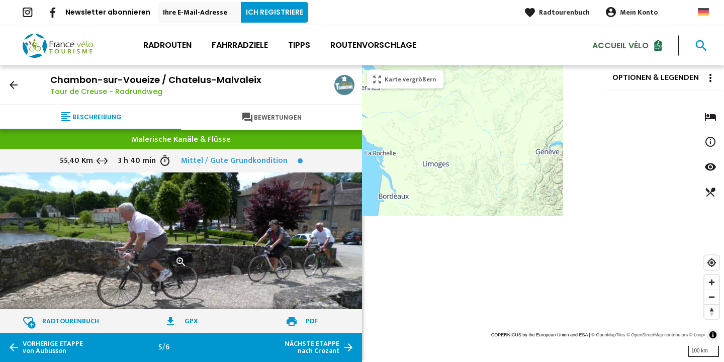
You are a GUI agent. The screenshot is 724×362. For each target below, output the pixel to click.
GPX (191, 321)
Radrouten (167, 45)
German (703, 12)
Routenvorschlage (373, 45)
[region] (543, 213)
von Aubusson (53, 347)
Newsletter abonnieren (107, 12)
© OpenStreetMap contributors (657, 334)
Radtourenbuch (564, 12)
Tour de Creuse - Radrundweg (106, 91)
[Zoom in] (711, 282)
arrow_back (14, 85)
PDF (312, 321)
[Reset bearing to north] (711, 311)
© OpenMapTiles (608, 334)
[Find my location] (711, 262)
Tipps (299, 45)
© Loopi (697, 334)
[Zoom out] (711, 297)
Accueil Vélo (620, 45)
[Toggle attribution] (713, 335)
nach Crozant (312, 347)
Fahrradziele (240, 45)
